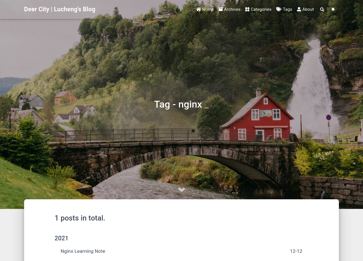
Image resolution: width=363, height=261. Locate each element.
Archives (229, 9)
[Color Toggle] (333, 9)
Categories (258, 9)
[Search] (322, 9)
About (305, 9)
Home (205, 9)
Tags (284, 9)
